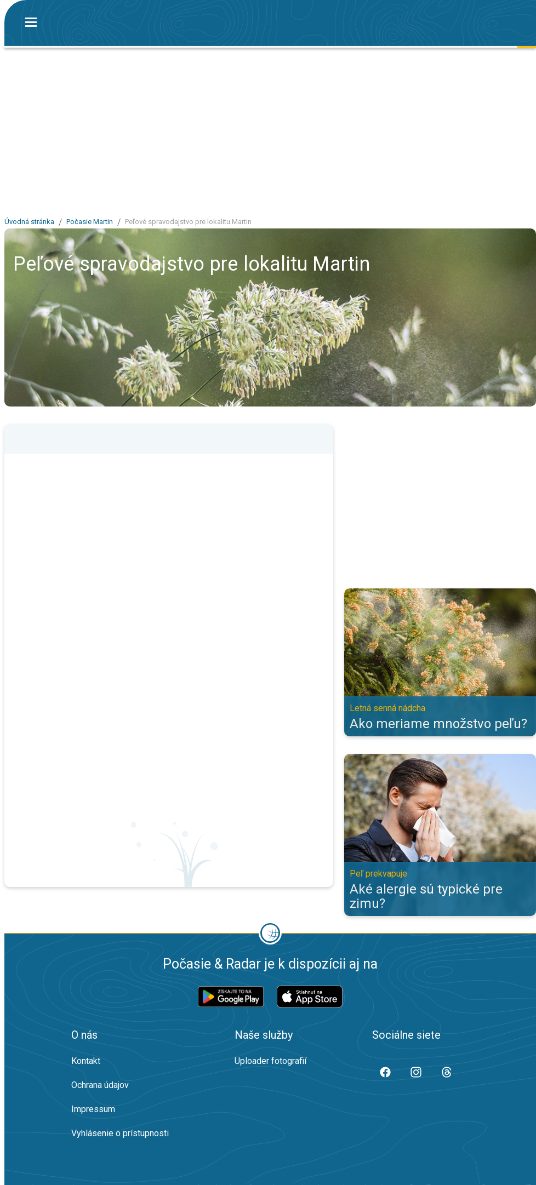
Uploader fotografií (270, 1061)
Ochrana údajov (100, 1085)
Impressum (93, 1109)
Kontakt (85, 1061)
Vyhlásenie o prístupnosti (120, 1133)
